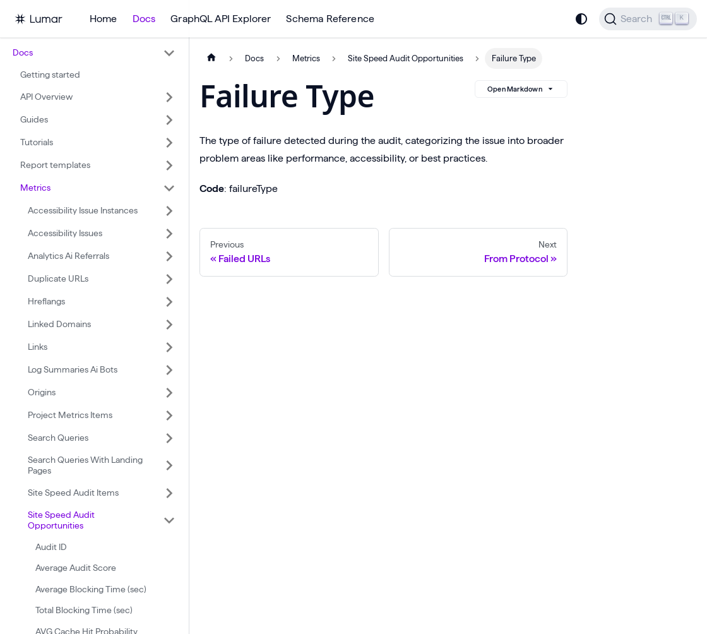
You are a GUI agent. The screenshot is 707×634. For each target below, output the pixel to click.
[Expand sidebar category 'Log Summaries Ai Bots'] (169, 370)
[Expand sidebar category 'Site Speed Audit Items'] (169, 493)
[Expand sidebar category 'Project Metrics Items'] (169, 415)
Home (103, 18)
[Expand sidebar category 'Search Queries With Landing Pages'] (169, 466)
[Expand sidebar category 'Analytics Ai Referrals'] (169, 256)
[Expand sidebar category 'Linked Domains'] (169, 324)
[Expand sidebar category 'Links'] (169, 347)
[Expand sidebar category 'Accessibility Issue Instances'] (169, 211)
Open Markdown (521, 89)
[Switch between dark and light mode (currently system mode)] (581, 19)
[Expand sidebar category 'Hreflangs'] (169, 302)
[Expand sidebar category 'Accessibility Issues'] (169, 234)
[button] (94, 53)
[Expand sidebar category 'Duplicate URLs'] (169, 279)
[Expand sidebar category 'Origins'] (169, 393)
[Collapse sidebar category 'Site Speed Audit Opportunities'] (169, 520)
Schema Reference (330, 18)
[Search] (648, 19)
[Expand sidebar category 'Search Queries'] (169, 438)
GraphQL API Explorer (220, 18)
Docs (144, 18)
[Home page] (211, 58)
